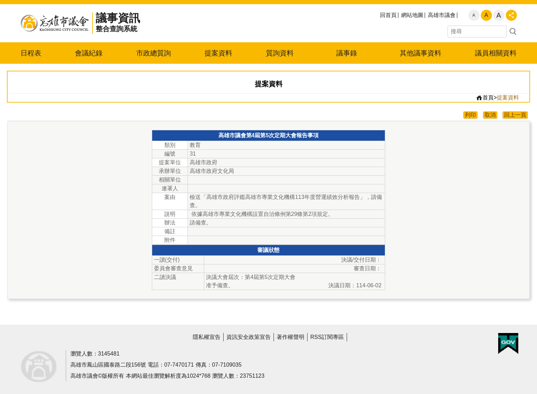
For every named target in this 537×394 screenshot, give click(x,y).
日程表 (30, 53)
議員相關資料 (496, 53)
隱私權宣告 (206, 337)
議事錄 (346, 53)
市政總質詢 (153, 53)
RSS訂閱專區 (327, 337)
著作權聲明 (290, 337)
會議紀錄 (89, 53)
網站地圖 (412, 15)
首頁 (485, 98)
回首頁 (388, 15)
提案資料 (218, 53)
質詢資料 (280, 53)
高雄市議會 (442, 15)
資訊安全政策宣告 (248, 337)
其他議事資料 (420, 53)
